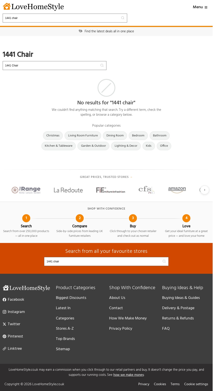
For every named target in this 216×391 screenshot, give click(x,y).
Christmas (52, 135)
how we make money (128, 375)
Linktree (12, 348)
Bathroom (159, 135)
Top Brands (65, 339)
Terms (175, 384)
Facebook (13, 299)
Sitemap (63, 349)
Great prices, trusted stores (106, 177)
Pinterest (13, 336)
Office (164, 145)
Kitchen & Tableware (58, 145)
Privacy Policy (120, 328)
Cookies (160, 384)
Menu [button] (200, 7)
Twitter (11, 324)
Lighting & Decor (126, 145)
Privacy (143, 384)
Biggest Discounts (71, 298)
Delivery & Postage (178, 308)
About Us (117, 298)
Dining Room (115, 135)
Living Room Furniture (83, 135)
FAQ (166, 328)
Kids (148, 145)
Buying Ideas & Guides (181, 298)
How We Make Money (128, 318)
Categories (65, 318)
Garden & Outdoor (93, 145)
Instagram (14, 312)
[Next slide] (204, 189)
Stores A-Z (65, 328)
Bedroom (138, 135)
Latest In (63, 308)
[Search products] (65, 18)
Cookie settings (196, 384)
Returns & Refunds (178, 318)
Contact (116, 308)
